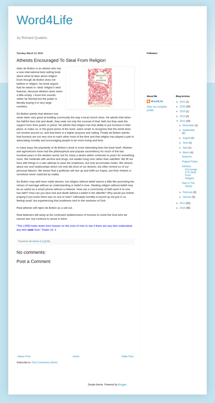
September (189, 130)
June (186, 142)
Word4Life (45, 20)
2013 (183, 116)
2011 (183, 203)
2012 (183, 121)
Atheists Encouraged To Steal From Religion (189, 172)
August (187, 138)
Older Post (127, 356)
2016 (183, 111)
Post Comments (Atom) (44, 362)
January (187, 197)
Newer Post (24, 356)
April (185, 147)
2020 (183, 106)
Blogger (122, 384)
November (189, 125)
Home (76, 356)
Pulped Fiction (190, 161)
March (186, 152)
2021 (183, 101)
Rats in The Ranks (188, 184)
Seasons (187, 156)
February (188, 192)
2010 (183, 207)
